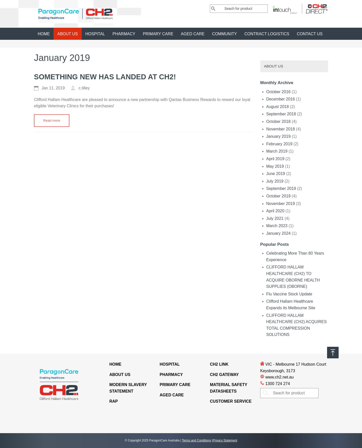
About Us (67, 34)
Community (224, 34)
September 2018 (281, 114)
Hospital (95, 34)
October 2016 (278, 92)
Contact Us (310, 34)
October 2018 (278, 121)
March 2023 (277, 226)
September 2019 (281, 188)
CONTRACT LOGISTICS (266, 34)
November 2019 (280, 203)
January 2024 (278, 233)
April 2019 (275, 159)
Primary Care (158, 34)
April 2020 (275, 211)
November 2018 (280, 129)
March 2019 (277, 151)
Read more (51, 120)
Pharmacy (123, 34)
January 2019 (278, 136)
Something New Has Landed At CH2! (105, 77)
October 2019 (278, 196)
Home (44, 34)
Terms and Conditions (196, 440)
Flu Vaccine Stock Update (289, 294)
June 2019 (275, 173)
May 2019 (275, 166)
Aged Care (192, 34)
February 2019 (279, 144)
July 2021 (275, 218)
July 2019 (275, 181)
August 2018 (277, 107)
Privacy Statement (225, 440)
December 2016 (280, 99)
